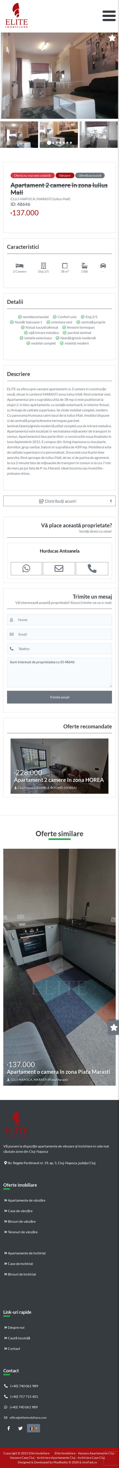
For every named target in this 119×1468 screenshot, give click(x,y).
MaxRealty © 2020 (66, 1462)
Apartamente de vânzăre (24, 1200)
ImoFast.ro (89, 1462)
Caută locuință (17, 1338)
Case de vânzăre (18, 1211)
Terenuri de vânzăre (21, 1232)
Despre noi (14, 1327)
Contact (12, 1348)
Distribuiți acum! (58, 501)
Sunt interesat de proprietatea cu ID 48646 (59, 672)
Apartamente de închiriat (25, 1253)
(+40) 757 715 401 (21, 1396)
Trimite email (59, 697)
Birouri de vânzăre (20, 1221)
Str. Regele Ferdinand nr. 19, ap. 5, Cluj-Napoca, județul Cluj (49, 1163)
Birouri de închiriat (20, 1274)
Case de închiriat (18, 1263)
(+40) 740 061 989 (21, 1386)
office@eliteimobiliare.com (25, 1417)
